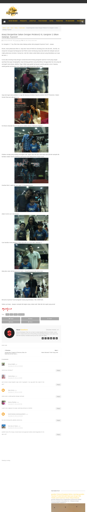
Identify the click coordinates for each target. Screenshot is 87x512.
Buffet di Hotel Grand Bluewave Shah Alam (71, 330)
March (65, 296)
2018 (63, 146)
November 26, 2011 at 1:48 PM (15, 378)
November (66, 165)
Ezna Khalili (11, 364)
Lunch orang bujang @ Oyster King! (72, 200)
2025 (63, 131)
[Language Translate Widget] (68, 119)
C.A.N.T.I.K (65, 266)
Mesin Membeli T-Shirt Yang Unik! (71, 174)
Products (23, 20)
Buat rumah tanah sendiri (67, 341)
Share (18, 320)
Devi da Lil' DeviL (13, 426)
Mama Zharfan (12, 402)
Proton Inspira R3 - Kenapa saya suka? (72, 258)
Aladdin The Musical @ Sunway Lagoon (72, 264)
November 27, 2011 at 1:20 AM (15, 392)
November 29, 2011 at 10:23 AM (15, 416)
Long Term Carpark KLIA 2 (67, 321)
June (64, 290)
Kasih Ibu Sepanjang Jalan (69, 220)
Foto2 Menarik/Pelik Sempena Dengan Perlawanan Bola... (72, 194)
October (65, 281)
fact (12, 27)
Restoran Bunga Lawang (67, 343)
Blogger (83, 500)
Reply (54, 371)
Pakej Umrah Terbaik (66, 336)
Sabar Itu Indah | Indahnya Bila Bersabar (73, 242)
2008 (63, 308)
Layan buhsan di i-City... (69, 191)
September (66, 283)
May (64, 292)
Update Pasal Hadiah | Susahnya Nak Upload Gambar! (72, 238)
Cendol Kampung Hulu (66, 334)
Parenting (59, 20)
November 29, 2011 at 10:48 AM (15, 428)
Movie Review (12, 20)
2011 (63, 161)
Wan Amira (11, 390)
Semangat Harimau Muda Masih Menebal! (73, 187)
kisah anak (22, 27)
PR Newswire (70, 20)
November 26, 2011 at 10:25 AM (15, 366)
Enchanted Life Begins (18, 500)
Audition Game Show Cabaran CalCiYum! (73, 247)
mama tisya (11, 376)
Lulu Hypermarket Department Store (70, 332)
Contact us (80, 495)
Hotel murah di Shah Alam (67, 328)
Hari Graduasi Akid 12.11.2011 (70, 233)
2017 (63, 148)
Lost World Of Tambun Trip (67, 315)
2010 (63, 303)
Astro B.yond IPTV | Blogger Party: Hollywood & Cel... (71, 252)
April (64, 294)
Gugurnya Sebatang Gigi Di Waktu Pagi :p (73, 223)
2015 (63, 152)
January (65, 301)
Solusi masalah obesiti (66, 339)
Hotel (51, 20)
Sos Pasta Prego (65, 338)
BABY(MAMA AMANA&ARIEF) (16, 414)
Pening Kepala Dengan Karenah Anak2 (72, 279)
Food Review (42, 20)
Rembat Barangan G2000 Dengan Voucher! (73, 228)
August (65, 286)
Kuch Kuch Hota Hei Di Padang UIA (72, 249)
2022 (63, 137)
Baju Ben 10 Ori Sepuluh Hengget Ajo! (72, 240)
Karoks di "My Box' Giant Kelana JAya (72, 230)
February (65, 299)
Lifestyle (32, 20)
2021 (63, 139)
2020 (63, 142)
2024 (63, 133)
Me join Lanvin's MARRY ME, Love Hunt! (73, 235)
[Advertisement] (29, 476)
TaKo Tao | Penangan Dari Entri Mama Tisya (74, 204)
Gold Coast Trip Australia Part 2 (69, 326)
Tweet (7, 320)
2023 (63, 135)
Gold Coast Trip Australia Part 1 (69, 324)
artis (8, 27)
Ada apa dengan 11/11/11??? (70, 189)
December (66, 163)
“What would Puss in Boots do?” (71, 245)
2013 (63, 157)
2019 (63, 144)
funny (16, 27)
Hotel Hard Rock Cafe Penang (68, 322)
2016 (63, 150)
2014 (63, 155)
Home (4, 27)
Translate (70, 121)
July (64, 288)
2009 (63, 306)
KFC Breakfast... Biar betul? (70, 202)
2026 (63, 129)
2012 (63, 159)
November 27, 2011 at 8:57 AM (15, 404)
